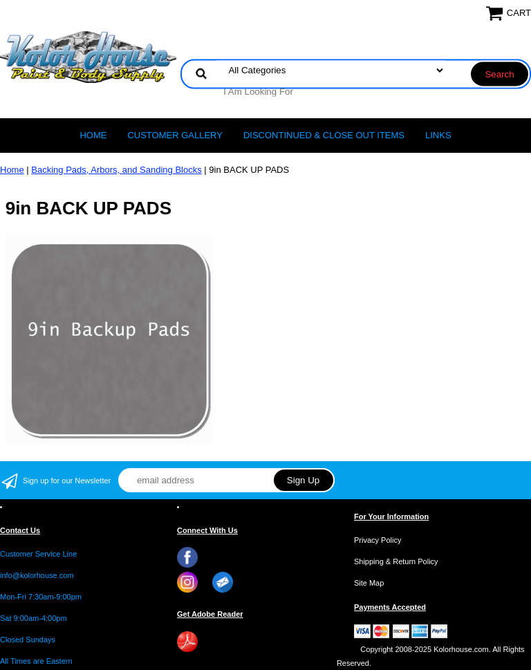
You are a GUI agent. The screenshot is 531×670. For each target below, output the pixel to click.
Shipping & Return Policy (396, 561)
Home (93, 135)
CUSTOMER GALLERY (175, 135)
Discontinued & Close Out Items (323, 135)
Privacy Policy (377, 540)
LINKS (438, 135)
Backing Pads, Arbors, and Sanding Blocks (116, 170)
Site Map (369, 583)
